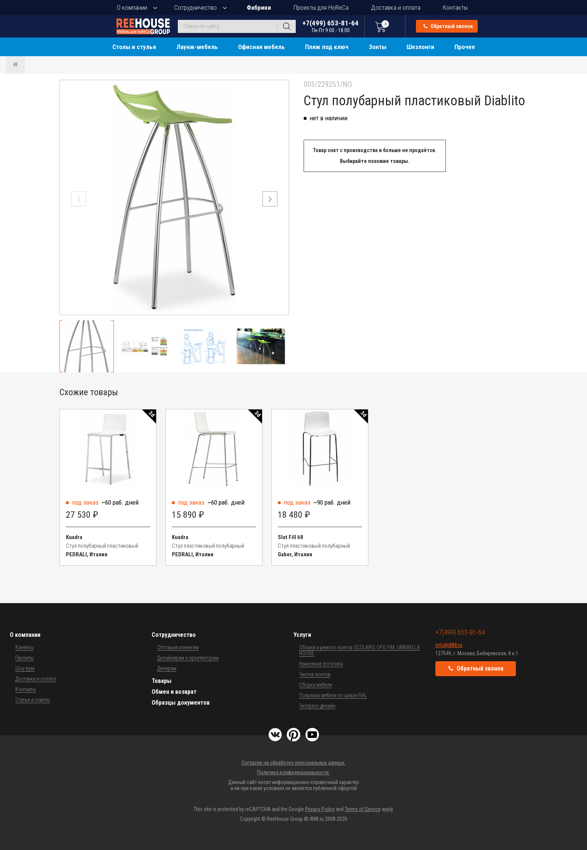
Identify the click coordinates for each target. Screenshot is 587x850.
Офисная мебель (261, 47)
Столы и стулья (134, 47)
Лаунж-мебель (197, 47)
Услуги (302, 634)
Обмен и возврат (174, 691)
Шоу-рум (24, 668)
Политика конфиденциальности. (293, 772)
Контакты (455, 7)
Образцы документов (181, 702)
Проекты (24, 658)
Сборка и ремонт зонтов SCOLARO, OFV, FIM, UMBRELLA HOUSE (359, 650)
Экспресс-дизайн (317, 706)
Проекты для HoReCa (321, 7)
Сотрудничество (195, 7)
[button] (269, 198)
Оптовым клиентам (178, 647)
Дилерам (166, 668)
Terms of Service (363, 809)
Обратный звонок (448, 26)
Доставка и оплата (395, 7)
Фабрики (259, 7)
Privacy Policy (320, 809)
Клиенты (24, 647)
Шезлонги (420, 47)
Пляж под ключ (327, 47)
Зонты (377, 47)
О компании (132, 7)
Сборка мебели (315, 685)
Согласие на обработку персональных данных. (293, 763)
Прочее (464, 47)
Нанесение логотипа (321, 664)
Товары (161, 680)
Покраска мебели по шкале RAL (333, 695)
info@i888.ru (448, 645)
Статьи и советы (32, 700)
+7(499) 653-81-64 (330, 26)
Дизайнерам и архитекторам (188, 658)
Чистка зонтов (315, 674)
